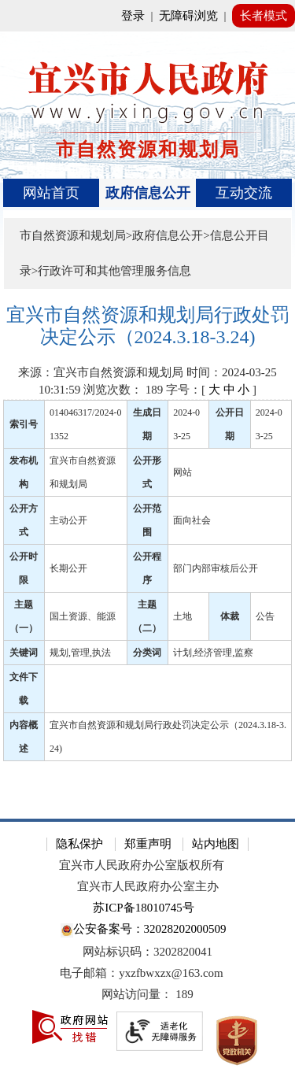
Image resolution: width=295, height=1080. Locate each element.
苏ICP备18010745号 (143, 907)
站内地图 (215, 844)
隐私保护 (79, 844)
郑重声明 (147, 844)
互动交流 (244, 193)
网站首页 (51, 193)
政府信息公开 (147, 193)
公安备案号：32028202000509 (143, 930)
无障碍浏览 (188, 15)
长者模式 (263, 15)
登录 (133, 15)
